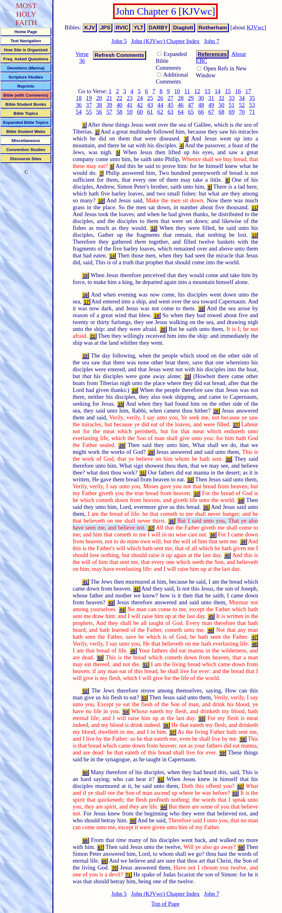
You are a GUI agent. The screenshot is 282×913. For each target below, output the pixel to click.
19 (89, 98)
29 (191, 98)
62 (160, 112)
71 (252, 112)
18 (79, 98)
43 (150, 105)
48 (201, 105)
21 (109, 98)
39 (109, 105)
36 (79, 105)
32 (222, 98)
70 (242, 112)
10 (177, 91)
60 (140, 112)
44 (160, 105)
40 (119, 105)
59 (130, 112)
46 (181, 105)
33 (232, 98)
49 (211, 105)
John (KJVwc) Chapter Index (165, 41)
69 (232, 112)
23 (130, 98)
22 (119, 98)
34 (242, 98)
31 (211, 98)
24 (140, 98)
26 (160, 98)
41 (130, 105)
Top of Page (165, 903)
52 (242, 105)
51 (232, 105)
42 (140, 105)
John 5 (119, 41)
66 (201, 112)
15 (228, 91)
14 (218, 91)
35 (252, 98)
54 (79, 112)
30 (201, 98)
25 (150, 98)
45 (170, 105)
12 (197, 91)
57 (109, 112)
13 (207, 91)
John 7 (211, 41)
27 (170, 98)
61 (150, 112)
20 (99, 98)
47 (191, 105)
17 (248, 91)
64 (181, 112)
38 (99, 105)
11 (187, 91)
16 (238, 91)
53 (252, 105)
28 (181, 98)
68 (222, 112)
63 (170, 112)
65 (191, 112)
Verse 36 (82, 57)
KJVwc (255, 27)
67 (211, 112)
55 (89, 112)
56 (99, 112)
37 (89, 105)
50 (222, 105)
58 (119, 112)
